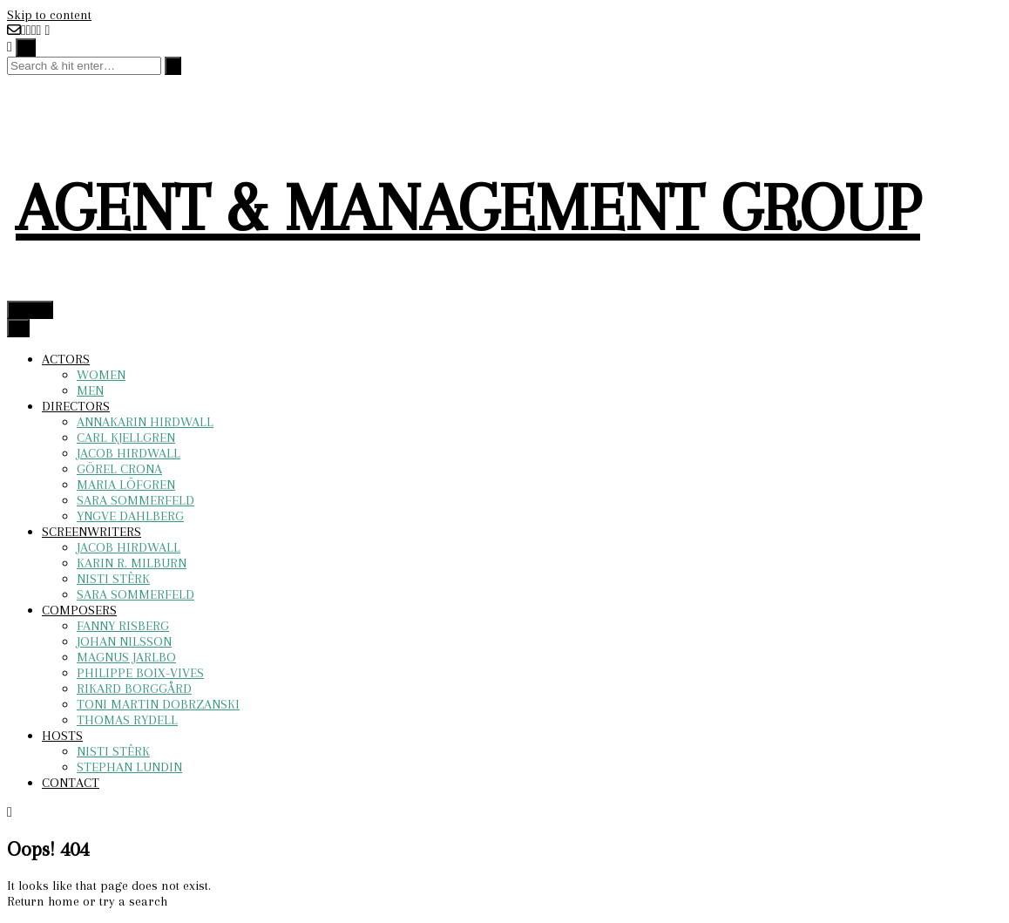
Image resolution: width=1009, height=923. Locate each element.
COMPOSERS (79, 610)
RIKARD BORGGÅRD (134, 688)
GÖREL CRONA (119, 469)
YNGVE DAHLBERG (130, 516)
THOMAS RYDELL (127, 720)
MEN (90, 390)
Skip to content (49, 15)
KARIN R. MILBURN (131, 563)
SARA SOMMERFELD (135, 500)
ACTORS (66, 359)
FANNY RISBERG (123, 626)
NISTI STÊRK (113, 579)
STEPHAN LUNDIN (129, 767)
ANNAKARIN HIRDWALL (145, 422)
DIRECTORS (76, 406)
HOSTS (62, 735)
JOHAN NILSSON (124, 641)
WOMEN (101, 375)
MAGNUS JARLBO (126, 657)
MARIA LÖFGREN (126, 484)
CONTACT (70, 783)
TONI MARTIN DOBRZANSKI (158, 704)
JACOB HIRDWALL (128, 453)
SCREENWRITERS (91, 532)
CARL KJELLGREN (126, 437)
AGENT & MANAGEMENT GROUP (468, 208)
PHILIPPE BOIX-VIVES (140, 673)
